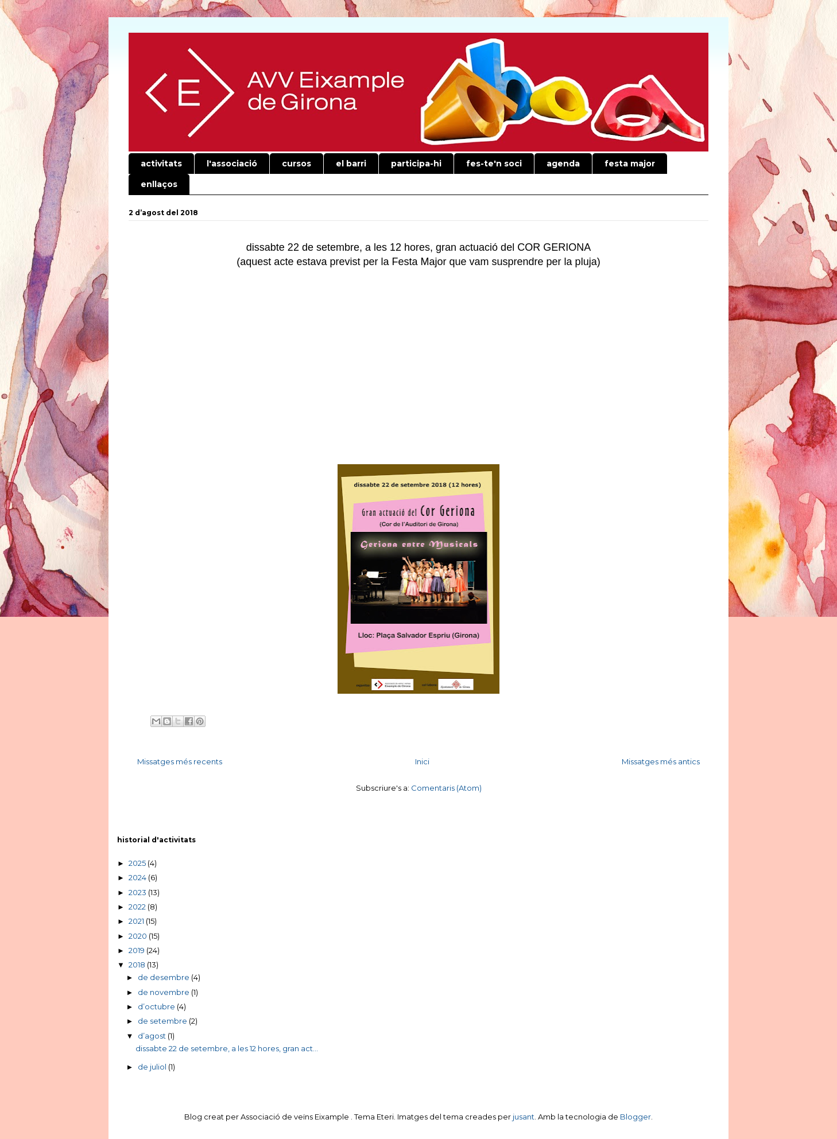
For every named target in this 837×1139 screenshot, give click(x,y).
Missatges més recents (179, 761)
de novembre (164, 992)
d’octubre (157, 1006)
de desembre (164, 977)
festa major (629, 163)
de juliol (153, 1066)
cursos (296, 163)
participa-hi (416, 163)
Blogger (635, 1116)
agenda (563, 163)
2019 (137, 950)
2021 (137, 921)
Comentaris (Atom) (446, 787)
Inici (422, 761)
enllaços (159, 184)
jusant (523, 1116)
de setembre (163, 1020)
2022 (138, 906)
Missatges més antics (661, 761)
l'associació (232, 163)
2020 (139, 935)
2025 (138, 863)
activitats (161, 163)
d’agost (153, 1035)
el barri (351, 163)
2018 (138, 964)
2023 (138, 892)
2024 (138, 877)
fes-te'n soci (494, 163)
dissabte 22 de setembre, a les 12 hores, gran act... (226, 1048)
